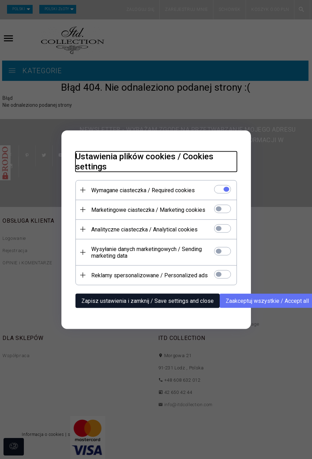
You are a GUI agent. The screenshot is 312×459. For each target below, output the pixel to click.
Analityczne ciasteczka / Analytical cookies (144, 229)
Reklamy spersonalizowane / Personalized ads (149, 275)
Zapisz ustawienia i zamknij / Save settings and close (147, 300)
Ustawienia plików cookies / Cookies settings (144, 161)
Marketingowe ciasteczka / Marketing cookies (148, 209)
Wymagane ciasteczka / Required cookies (143, 190)
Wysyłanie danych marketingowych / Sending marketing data (146, 252)
